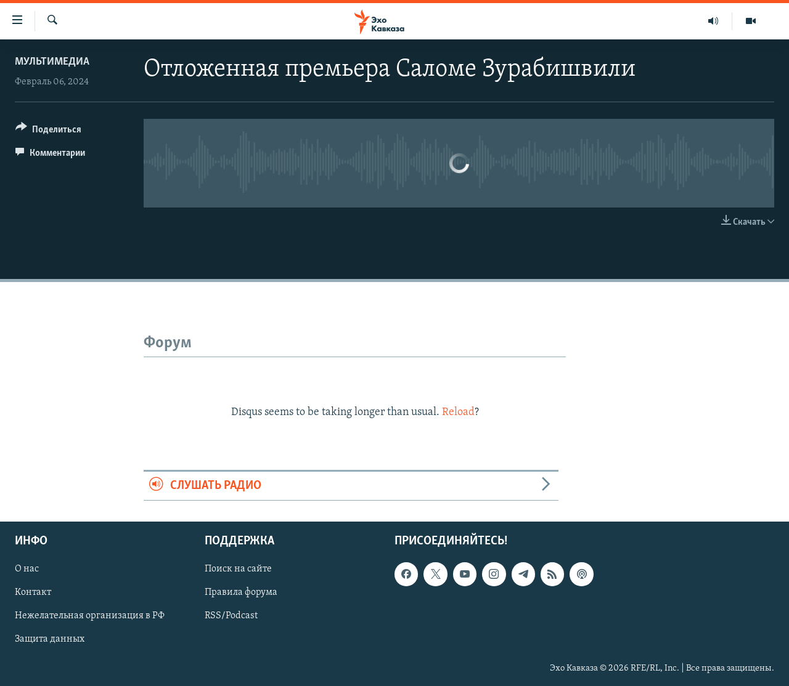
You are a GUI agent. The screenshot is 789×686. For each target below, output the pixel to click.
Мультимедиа (52, 62)
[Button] (48, 131)
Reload (458, 412)
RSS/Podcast (231, 616)
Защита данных (49, 640)
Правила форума (241, 593)
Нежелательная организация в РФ (90, 616)
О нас (27, 570)
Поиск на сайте (238, 570)
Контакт (33, 593)
